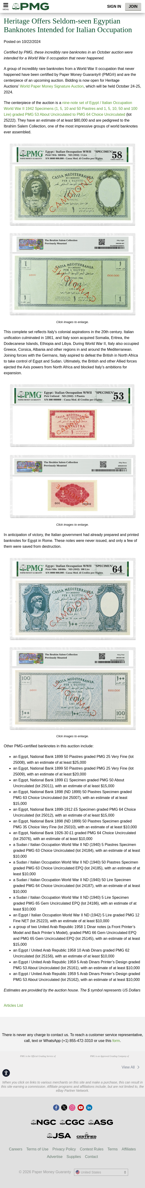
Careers (15, 1149)
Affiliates (129, 1149)
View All (131, 1067)
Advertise (55, 1157)
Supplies (74, 1157)
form (116, 1041)
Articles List (13, 1005)
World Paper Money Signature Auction (52, 86)
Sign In (114, 6)
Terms (112, 1149)
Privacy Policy (64, 1149)
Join (133, 6)
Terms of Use (37, 1149)
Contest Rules (92, 1149)
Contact (91, 1157)
